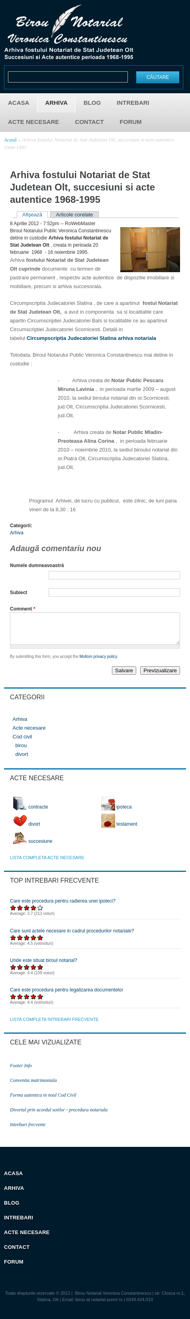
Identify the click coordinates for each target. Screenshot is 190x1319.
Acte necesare (33, 121)
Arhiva (56, 102)
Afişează (35, 215)
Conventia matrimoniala (33, 1086)
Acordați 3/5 (27, 914)
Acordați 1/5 (13, 914)
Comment (22, 609)
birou (21, 751)
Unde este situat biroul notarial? (43, 966)
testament (119, 830)
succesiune (32, 847)
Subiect (18, 592)
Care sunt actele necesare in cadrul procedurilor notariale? (72, 937)
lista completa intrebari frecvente (54, 1025)
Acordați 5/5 (40, 914)
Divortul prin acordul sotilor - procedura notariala (59, 1116)
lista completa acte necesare (47, 863)
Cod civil (22, 743)
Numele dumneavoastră (37, 565)
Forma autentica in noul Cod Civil (43, 1101)
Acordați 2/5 (20, 914)
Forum (131, 121)
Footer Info (21, 1071)
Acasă (10, 140)
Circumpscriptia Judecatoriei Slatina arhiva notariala (91, 338)
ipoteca (116, 813)
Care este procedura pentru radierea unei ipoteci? (63, 907)
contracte (30, 813)
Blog (92, 102)
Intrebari (133, 102)
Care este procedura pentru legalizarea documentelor (66, 996)
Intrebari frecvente (27, 1130)
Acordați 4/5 (33, 914)
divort (22, 760)
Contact (89, 121)
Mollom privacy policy (98, 662)
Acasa (18, 102)
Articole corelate (74, 215)
